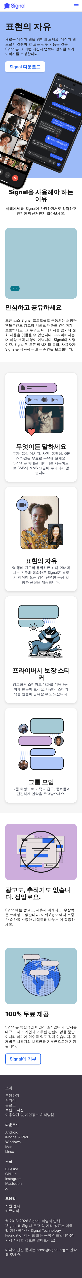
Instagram (13, 1178)
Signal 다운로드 (25, 67)
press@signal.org (51, 1250)
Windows (13, 1142)
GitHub (11, 1174)
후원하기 (12, 1095)
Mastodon (13, 1183)
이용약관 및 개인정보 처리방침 (29, 1114)
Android (11, 1132)
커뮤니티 (12, 1210)
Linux (9, 1151)
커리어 (10, 1100)
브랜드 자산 (14, 1110)
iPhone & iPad (16, 1137)
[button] (76, 5)
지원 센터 (12, 1206)
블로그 (10, 1105)
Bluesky (11, 1169)
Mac (8, 1146)
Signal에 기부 (23, 1059)
